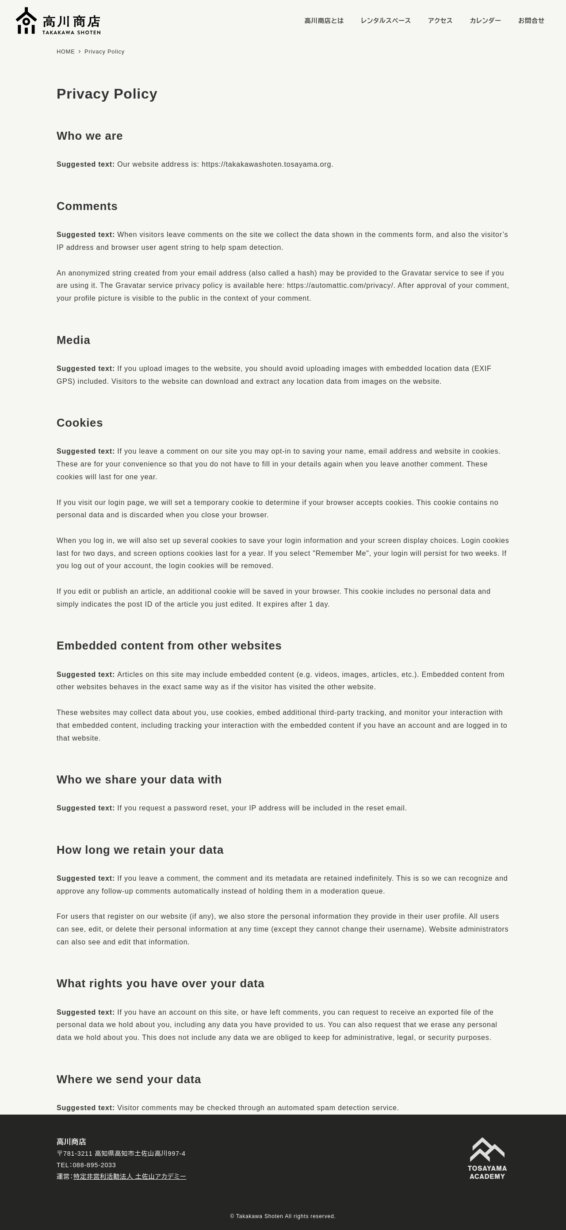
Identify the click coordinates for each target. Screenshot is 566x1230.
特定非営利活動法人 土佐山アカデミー (129, 1176)
